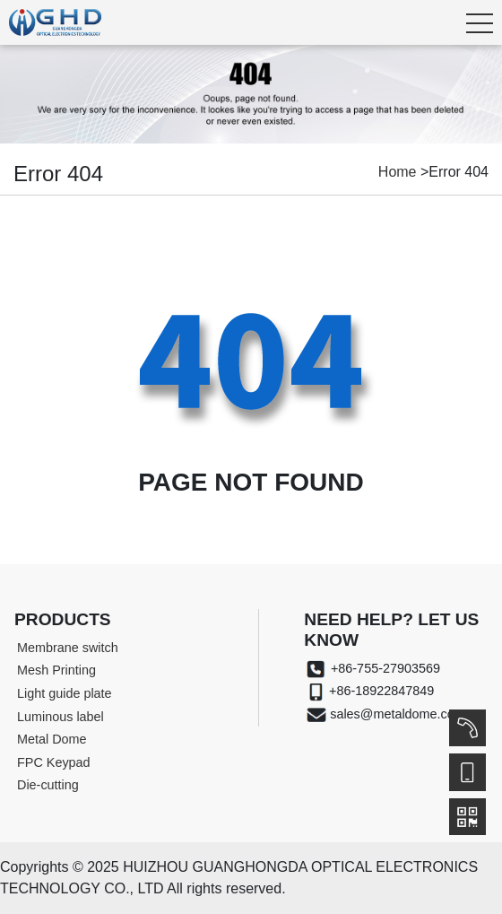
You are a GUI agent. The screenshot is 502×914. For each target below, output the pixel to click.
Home (397, 171)
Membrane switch (67, 647)
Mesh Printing (56, 670)
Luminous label (60, 716)
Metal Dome (52, 739)
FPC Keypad (54, 762)
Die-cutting (48, 785)
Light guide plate (64, 693)
